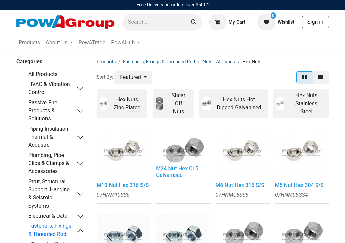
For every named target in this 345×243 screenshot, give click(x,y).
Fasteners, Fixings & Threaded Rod (49, 230)
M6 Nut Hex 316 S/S (240, 185)
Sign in (315, 22)
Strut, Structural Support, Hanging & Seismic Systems (49, 193)
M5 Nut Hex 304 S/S (299, 185)
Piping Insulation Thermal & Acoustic (48, 137)
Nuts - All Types (218, 61)
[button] (133, 77)
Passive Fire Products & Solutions (42, 110)
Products (106, 61)
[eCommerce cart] (227, 22)
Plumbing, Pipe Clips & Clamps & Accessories (48, 163)
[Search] (193, 22)
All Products (42, 74)
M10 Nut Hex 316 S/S (123, 185)
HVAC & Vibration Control (49, 88)
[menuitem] (29, 42)
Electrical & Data (47, 216)
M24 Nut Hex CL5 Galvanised (177, 171)
